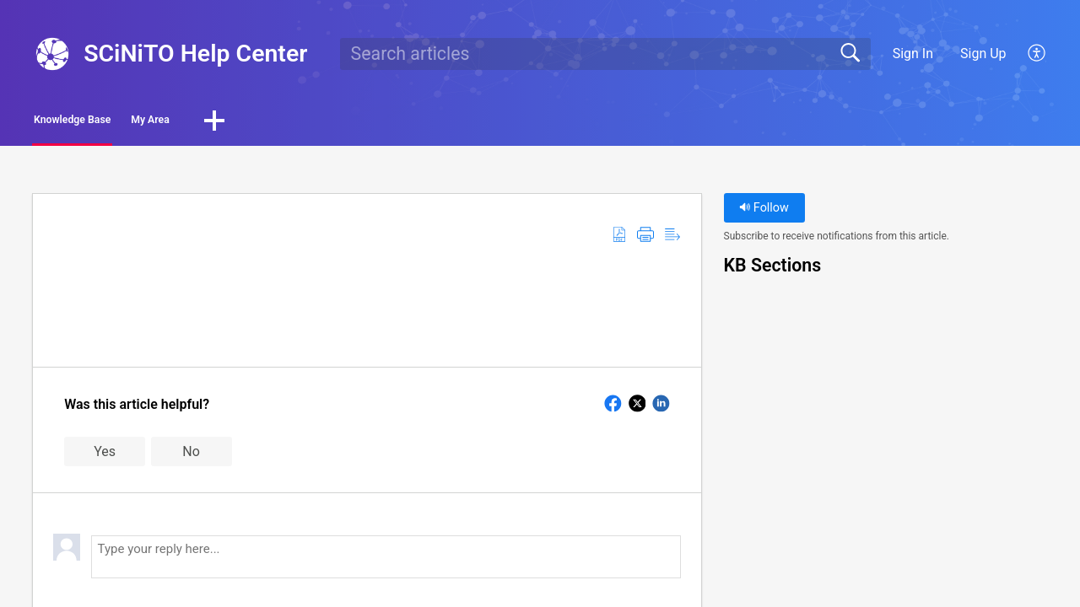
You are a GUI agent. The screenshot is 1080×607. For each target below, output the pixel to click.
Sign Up (983, 54)
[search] (605, 54)
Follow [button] (764, 213)
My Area (246, 123)
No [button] (191, 456)
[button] (1037, 54)
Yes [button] (105, 456)
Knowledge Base (112, 123)
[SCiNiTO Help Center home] (52, 54)
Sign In (913, 54)
